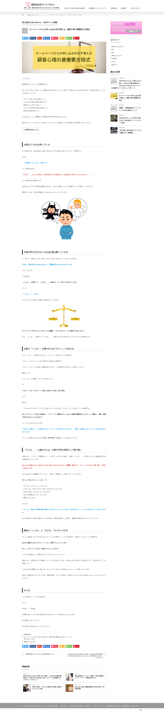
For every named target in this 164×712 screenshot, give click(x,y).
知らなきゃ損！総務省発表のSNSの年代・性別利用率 (89, 688)
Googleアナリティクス (117, 46)
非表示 (36, 130)
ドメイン (113, 61)
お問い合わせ (135, 8)
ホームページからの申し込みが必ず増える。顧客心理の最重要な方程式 (130, 98)
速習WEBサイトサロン (130, 710)
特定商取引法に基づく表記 (113, 706)
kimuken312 (27, 634)
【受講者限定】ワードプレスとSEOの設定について (39, 654)
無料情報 (114, 8)
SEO (112, 49)
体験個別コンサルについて (98, 8)
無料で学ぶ (64, 706)
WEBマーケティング (30, 641)
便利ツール (114, 64)
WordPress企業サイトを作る (76, 706)
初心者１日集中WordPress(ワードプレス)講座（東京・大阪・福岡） (41, 706)
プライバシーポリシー (98, 706)
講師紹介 (124, 8)
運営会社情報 (126, 706)
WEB (112, 52)
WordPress (114, 58)
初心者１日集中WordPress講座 (74, 8)
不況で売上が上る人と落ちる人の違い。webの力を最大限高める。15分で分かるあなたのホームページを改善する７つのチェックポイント (85, 655)
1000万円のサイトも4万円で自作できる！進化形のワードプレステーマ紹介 (130, 120)
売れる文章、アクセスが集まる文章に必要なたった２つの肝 (47, 688)
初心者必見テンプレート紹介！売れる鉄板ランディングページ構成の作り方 (89, 677)
